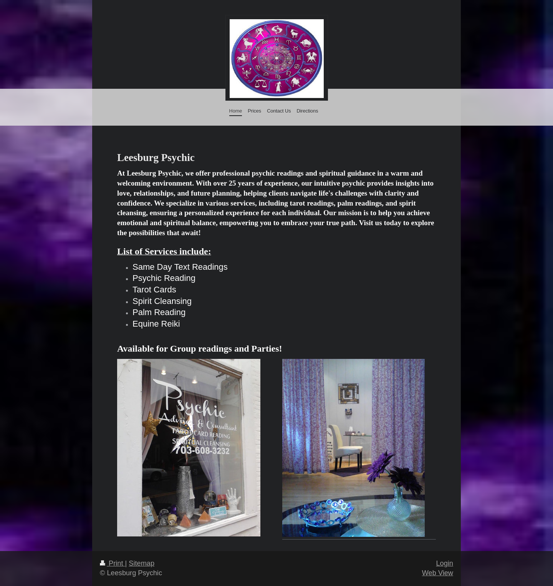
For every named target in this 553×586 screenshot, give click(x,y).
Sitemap (141, 563)
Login (444, 563)
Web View (437, 573)
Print (112, 563)
